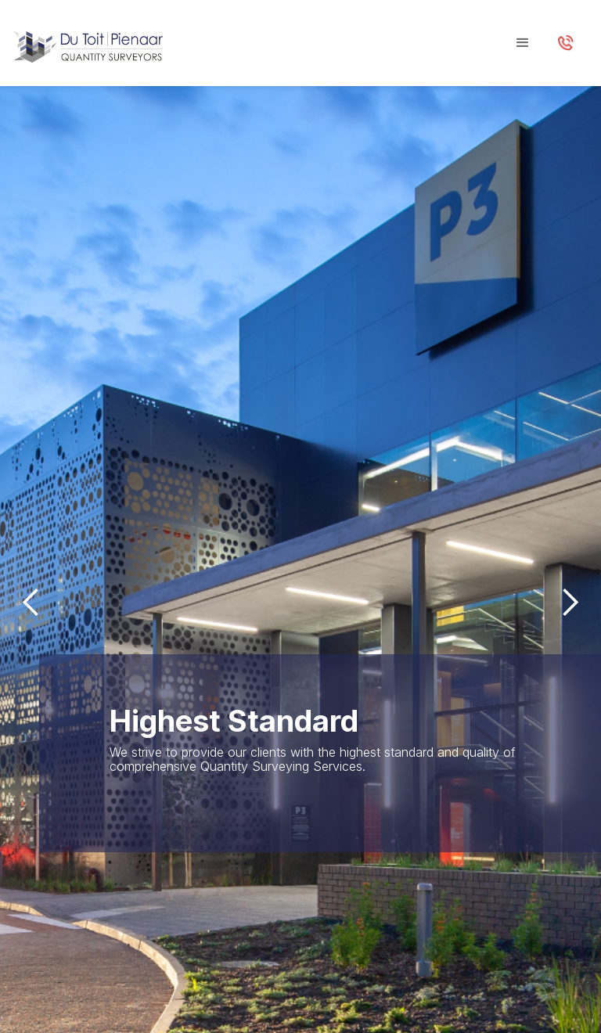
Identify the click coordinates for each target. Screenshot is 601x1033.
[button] (522, 43)
